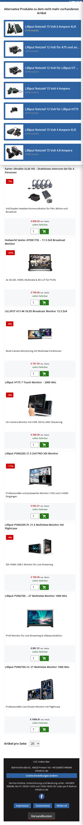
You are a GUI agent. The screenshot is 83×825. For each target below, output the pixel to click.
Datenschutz (43, 805)
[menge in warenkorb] (35, 231)
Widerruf (62, 805)
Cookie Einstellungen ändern (42, 775)
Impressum (22, 805)
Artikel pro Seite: (16, 744)
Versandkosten (41, 816)
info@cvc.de (41, 770)
